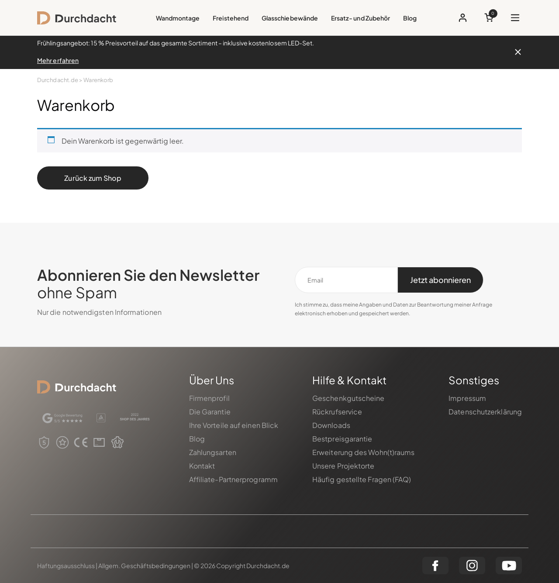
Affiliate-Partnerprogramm (233, 479)
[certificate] (101, 418)
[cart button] (489, 17)
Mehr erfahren (58, 60)
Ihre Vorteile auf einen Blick (234, 425)
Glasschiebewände (290, 18)
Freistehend (230, 18)
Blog (410, 18)
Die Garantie (210, 411)
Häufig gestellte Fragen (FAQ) (361, 479)
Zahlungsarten (212, 452)
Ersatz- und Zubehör (360, 18)
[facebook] (435, 565)
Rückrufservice (337, 411)
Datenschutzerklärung (485, 411)
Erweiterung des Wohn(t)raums (363, 452)
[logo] (76, 18)
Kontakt (202, 465)
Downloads (331, 425)
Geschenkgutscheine (348, 398)
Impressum (467, 398)
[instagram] (472, 565)
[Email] (346, 280)
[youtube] (509, 565)
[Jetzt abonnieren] (440, 280)
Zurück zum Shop (92, 178)
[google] (62, 418)
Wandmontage (178, 18)
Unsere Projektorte (343, 465)
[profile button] (462, 17)
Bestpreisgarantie (342, 438)
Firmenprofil (209, 398)
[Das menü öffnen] (515, 17)
